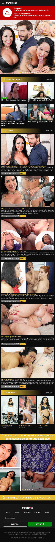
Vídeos (17, 512)
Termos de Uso (18, 534)
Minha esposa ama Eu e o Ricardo (12, 379)
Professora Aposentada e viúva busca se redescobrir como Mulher (23, 166)
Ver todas (50, 131)
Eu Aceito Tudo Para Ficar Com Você (13, 251)
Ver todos (50, 79)
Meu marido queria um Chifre (11, 337)
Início (8, 512)
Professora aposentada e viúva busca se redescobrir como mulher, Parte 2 (13, 123)
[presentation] (4, 47)
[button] (20, 72)
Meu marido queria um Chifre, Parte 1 (40, 122)
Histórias (27, 512)
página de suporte (39, 533)
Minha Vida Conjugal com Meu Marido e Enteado (17, 209)
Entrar (15, 524)
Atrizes (37, 512)
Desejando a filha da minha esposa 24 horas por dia (18, 294)
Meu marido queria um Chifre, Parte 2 (40, 101)
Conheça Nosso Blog (40, 534)
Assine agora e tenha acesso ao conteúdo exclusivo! (29, 437)
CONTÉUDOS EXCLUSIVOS (27, 497)
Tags (47, 512)
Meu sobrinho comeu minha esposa (13, 100)
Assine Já (40, 524)
